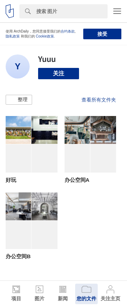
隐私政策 (13, 36)
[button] (19, 100)
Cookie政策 (45, 36)
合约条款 (68, 31)
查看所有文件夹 (98, 100)
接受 (102, 34)
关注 (58, 73)
